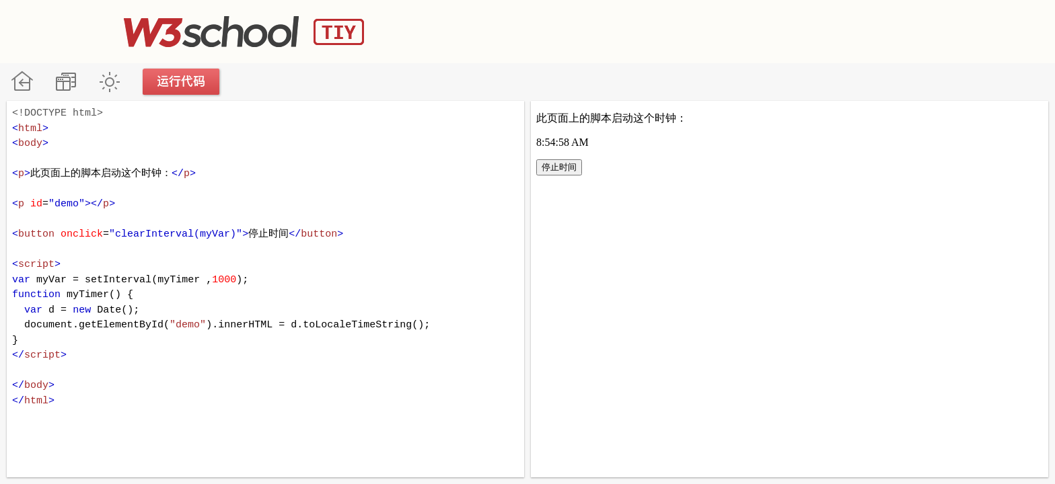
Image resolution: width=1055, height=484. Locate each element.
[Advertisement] (686, 30)
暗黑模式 (109, 81)
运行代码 (181, 81)
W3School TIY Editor (244, 31)
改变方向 (65, 81)
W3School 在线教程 (22, 81)
